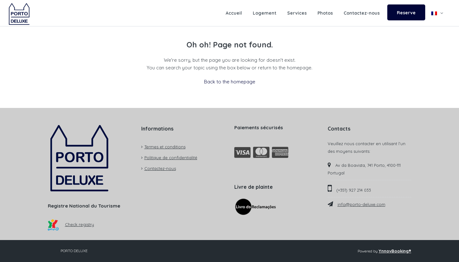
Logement (264, 13)
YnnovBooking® (395, 250)
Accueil (234, 13)
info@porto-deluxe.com (361, 204)
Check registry (71, 224)
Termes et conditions (165, 146)
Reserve (406, 13)
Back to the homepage (229, 82)
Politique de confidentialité (170, 157)
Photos (325, 13)
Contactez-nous (362, 13)
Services (297, 13)
